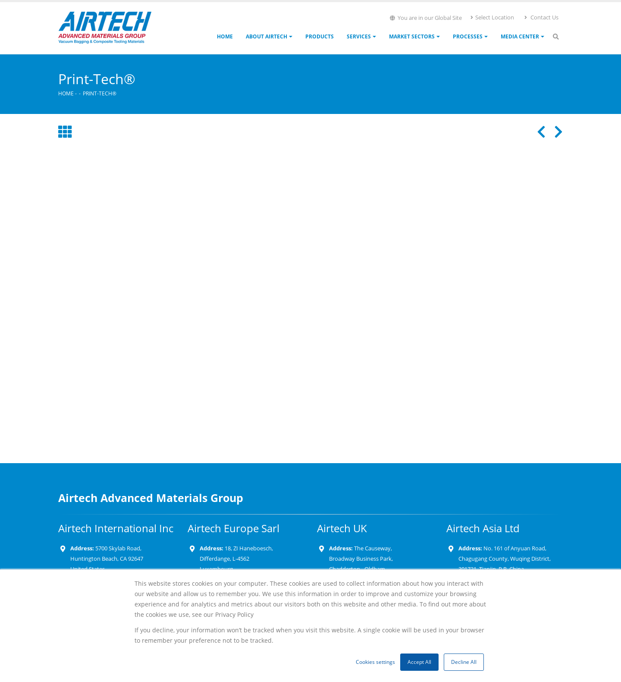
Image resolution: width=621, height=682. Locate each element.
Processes (468, 36)
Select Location (492, 17)
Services (359, 36)
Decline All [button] (464, 662)
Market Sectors (412, 36)
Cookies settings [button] (375, 662)
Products (319, 36)
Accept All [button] (419, 662)
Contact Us (541, 17)
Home (225, 36)
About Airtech (266, 36)
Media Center (520, 36)
